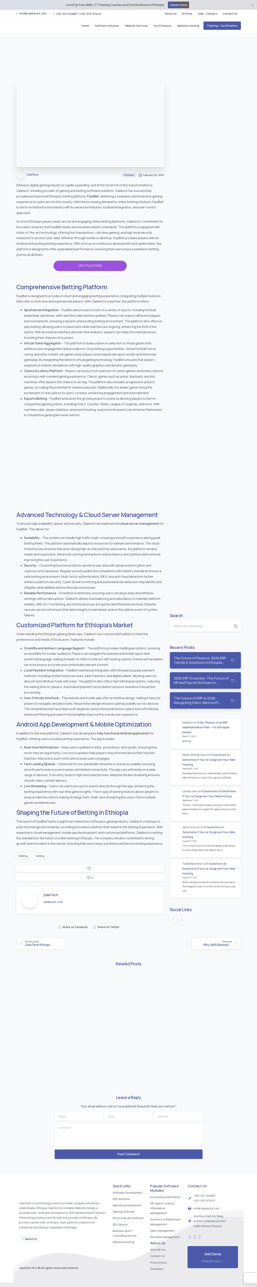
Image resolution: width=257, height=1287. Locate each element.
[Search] (200, 626)
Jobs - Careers (207, 13)
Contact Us (229, 13)
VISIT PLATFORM (90, 266)
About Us (171, 13)
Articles (187, 13)
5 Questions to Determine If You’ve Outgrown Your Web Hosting (208, 759)
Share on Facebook (73, 927)
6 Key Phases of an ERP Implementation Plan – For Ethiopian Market (206, 727)
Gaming (39, 856)
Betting (23, 856)
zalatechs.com (53, 902)
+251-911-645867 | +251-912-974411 (77, 13)
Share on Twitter (107, 927)
